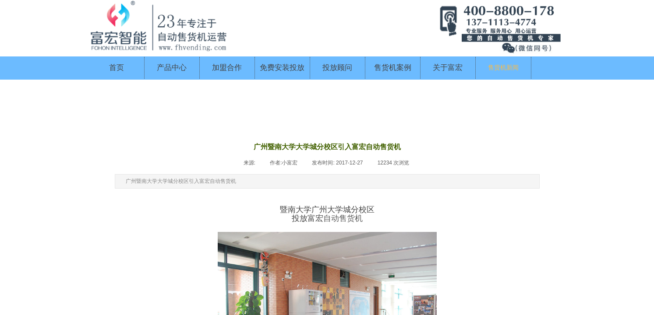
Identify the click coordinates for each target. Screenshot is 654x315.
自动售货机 (343, 218)
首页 (116, 67)
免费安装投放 (282, 67)
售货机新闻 (503, 67)
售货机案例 (392, 67)
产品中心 (172, 67)
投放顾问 (337, 67)
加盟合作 (227, 67)
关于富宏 (448, 67)
